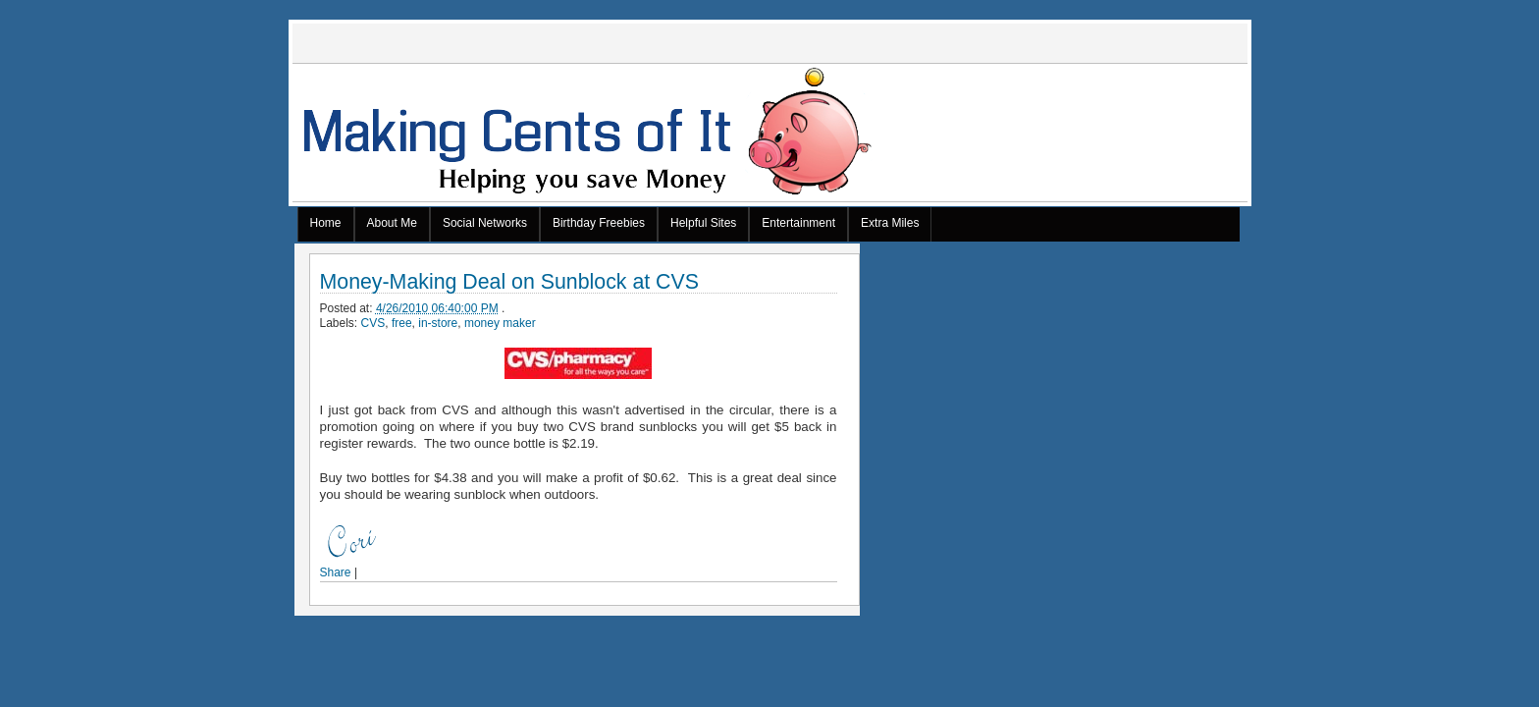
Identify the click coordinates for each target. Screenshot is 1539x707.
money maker (500, 323)
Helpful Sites (703, 223)
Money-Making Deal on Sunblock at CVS (509, 282)
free (402, 323)
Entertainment (798, 223)
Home (326, 223)
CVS (373, 323)
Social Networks (485, 223)
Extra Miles (890, 223)
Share (335, 572)
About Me (392, 223)
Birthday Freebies (599, 223)
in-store (437, 323)
